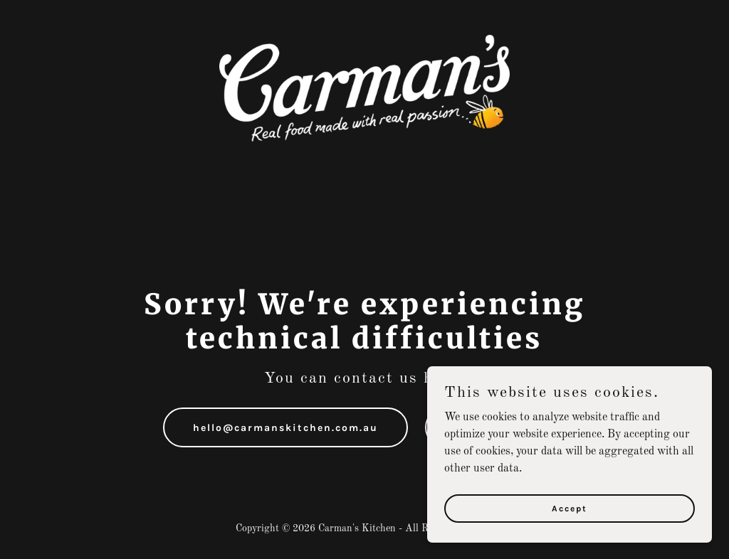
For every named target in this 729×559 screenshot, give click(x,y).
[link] (364, 88)
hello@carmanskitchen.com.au (285, 428)
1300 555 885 (495, 428)
